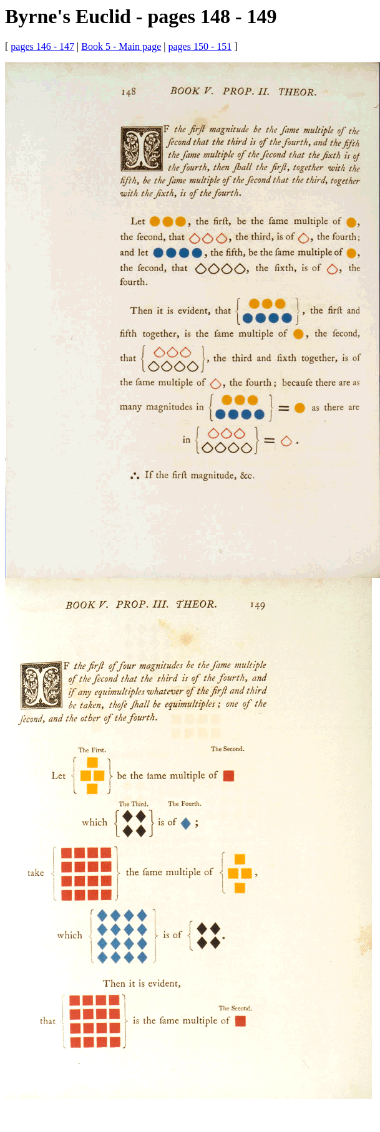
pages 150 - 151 (199, 46)
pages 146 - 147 (42, 46)
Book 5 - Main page (121, 46)
